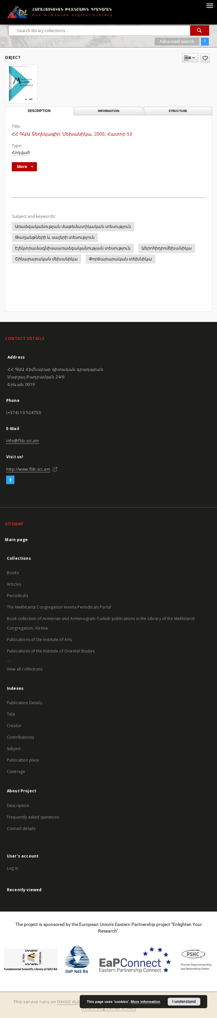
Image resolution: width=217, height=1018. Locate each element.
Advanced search (176, 41)
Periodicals (17, 595)
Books (13, 572)
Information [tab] (108, 111)
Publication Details (24, 703)
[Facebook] (10, 480)
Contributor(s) (20, 737)
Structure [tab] (178, 111)
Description (18, 805)
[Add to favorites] (205, 58)
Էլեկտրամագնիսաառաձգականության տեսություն (72, 248)
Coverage (16, 771)
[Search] (199, 30)
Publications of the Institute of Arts (39, 639)
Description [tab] (39, 111)
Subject (14, 748)
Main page (16, 539)
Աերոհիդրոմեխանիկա (167, 248)
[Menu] (209, 5)
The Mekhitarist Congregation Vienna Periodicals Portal (59, 607)
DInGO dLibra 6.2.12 (77, 1002)
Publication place (23, 760)
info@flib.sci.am (22, 440)
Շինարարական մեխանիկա (46, 259)
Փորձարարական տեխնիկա (120, 259)
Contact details (21, 828)
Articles (14, 584)
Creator (14, 725)
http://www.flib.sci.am (28, 469)
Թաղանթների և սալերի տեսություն (54, 237)
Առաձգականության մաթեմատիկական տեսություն (73, 226)
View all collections (24, 669)
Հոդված (21, 152)
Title (11, 714)
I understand (184, 1001)
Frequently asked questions (33, 817)
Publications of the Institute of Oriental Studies (50, 651)
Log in (12, 868)
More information (145, 1002)
